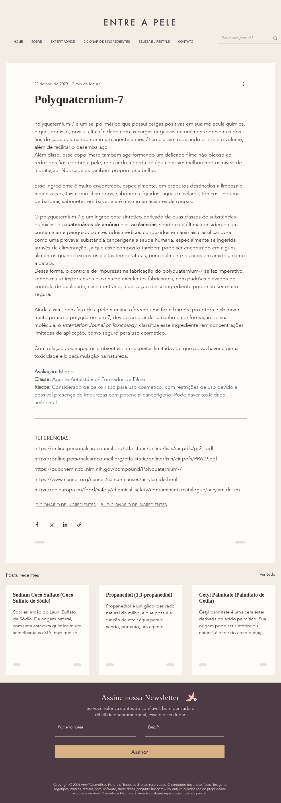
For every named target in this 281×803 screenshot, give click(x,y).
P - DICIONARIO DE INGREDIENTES (134, 504)
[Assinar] (140, 751)
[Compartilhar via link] (79, 524)
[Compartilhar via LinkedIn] (65, 524)
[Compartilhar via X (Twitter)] (51, 524)
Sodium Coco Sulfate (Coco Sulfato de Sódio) (43, 598)
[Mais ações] (243, 83)
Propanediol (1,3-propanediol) (139, 595)
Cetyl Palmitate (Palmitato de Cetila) (231, 598)
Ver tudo (267, 574)
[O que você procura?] (240, 38)
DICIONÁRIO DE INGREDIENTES (66, 504)
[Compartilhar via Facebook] (37, 524)
